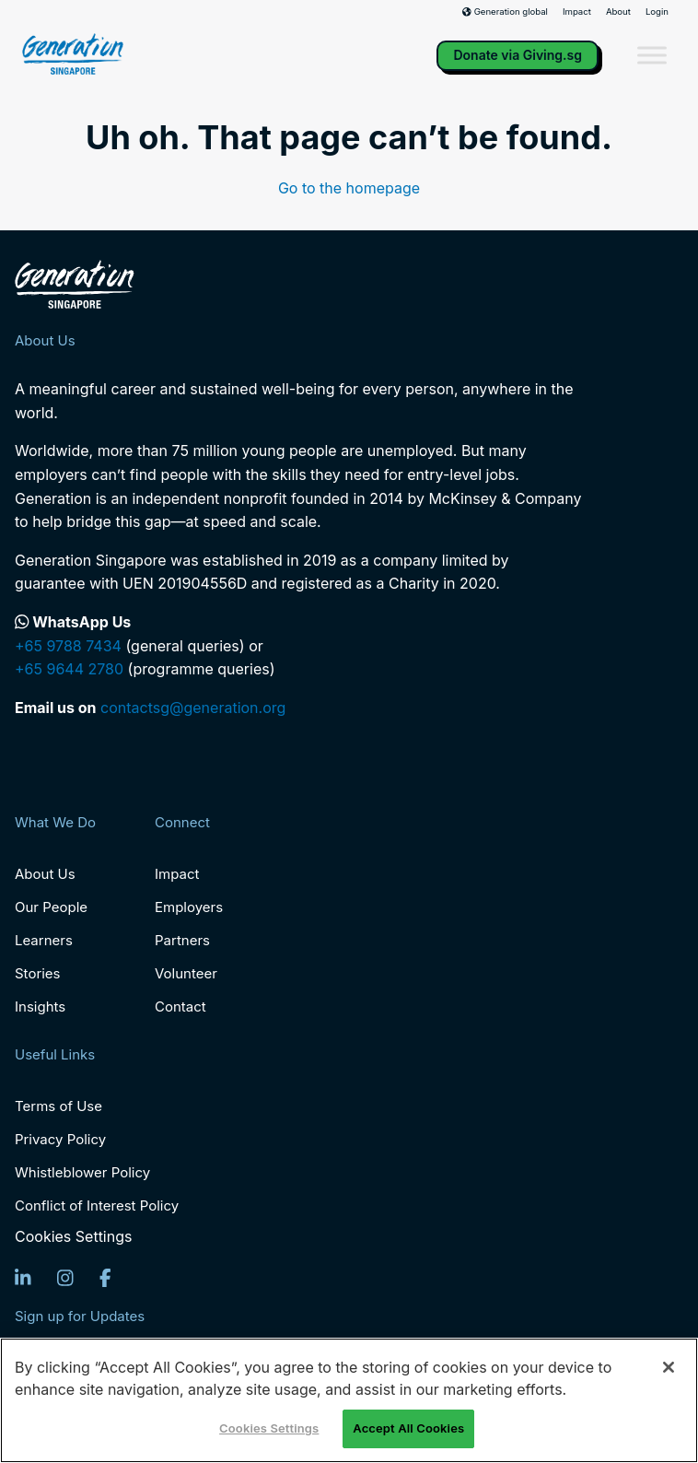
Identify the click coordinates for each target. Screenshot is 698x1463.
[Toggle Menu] (652, 55)
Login (657, 12)
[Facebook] (105, 1278)
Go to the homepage (349, 188)
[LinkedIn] (23, 1278)
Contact (180, 1006)
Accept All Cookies (408, 1428)
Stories (37, 973)
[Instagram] (65, 1278)
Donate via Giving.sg (517, 55)
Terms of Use (58, 1106)
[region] (349, 1400)
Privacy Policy (60, 1139)
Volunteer (186, 973)
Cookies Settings (73, 1237)
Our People (51, 907)
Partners (182, 940)
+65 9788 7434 (68, 646)
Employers (189, 907)
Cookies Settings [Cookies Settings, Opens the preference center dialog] (269, 1428)
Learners (44, 940)
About (618, 12)
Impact (577, 12)
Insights (40, 1006)
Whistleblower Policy (82, 1172)
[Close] (668, 1367)
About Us (45, 874)
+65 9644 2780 (69, 669)
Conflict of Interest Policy (97, 1205)
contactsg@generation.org (192, 707)
